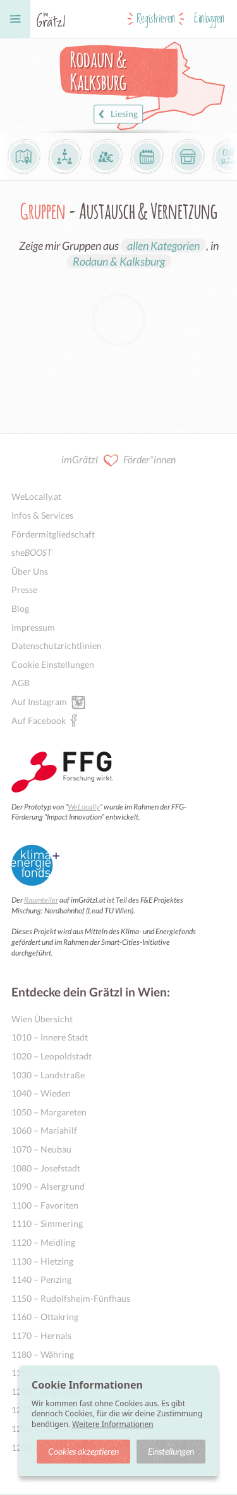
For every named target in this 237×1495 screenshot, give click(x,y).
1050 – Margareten (49, 1112)
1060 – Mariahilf (44, 1130)
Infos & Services (42, 515)
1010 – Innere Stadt (49, 1037)
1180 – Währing (42, 1354)
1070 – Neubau (41, 1149)
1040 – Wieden (41, 1093)
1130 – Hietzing (42, 1261)
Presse (24, 589)
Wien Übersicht (42, 1018)
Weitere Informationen (113, 1424)
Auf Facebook (38, 720)
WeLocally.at (36, 496)
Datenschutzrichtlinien (56, 645)
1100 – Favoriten (44, 1205)
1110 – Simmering (47, 1223)
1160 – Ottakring (44, 1316)
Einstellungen (171, 1451)
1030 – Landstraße (48, 1074)
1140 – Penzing (41, 1279)
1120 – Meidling (43, 1242)
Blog (20, 608)
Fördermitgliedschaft (53, 534)
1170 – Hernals (41, 1335)
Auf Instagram (39, 701)
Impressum (33, 627)
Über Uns (29, 571)
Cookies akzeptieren (83, 1451)
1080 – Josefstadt (45, 1168)
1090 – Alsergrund (48, 1186)
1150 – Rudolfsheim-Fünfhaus (70, 1298)
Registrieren (156, 19)
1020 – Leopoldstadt (51, 1056)
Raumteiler (41, 900)
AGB (20, 682)
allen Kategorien (163, 245)
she (31, 552)
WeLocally (84, 806)
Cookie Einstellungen (52, 664)
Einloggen (209, 19)
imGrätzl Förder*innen (118, 460)
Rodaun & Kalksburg (119, 261)
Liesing (116, 114)
